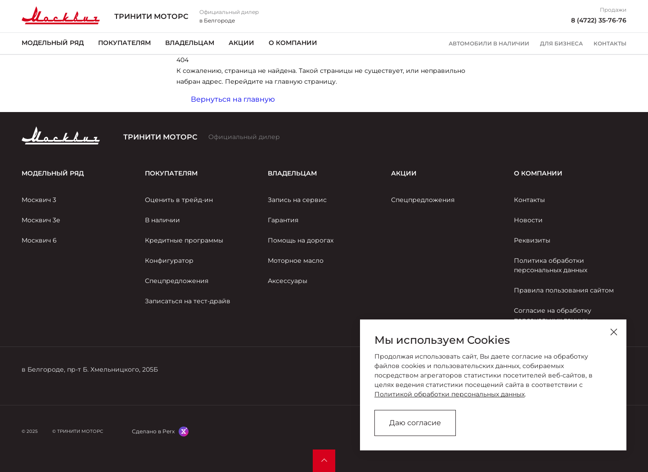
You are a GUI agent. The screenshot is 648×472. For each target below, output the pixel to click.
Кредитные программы (184, 240)
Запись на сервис (297, 200)
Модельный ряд (53, 43)
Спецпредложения (176, 281)
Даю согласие (415, 422)
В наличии (162, 220)
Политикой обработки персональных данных (449, 394)
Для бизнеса (561, 43)
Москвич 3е (41, 220)
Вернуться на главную (233, 99)
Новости (528, 220)
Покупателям (124, 43)
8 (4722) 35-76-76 (598, 20)
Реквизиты (532, 240)
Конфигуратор (169, 260)
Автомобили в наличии (489, 43)
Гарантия (283, 220)
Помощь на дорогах (300, 240)
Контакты (610, 43)
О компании (293, 43)
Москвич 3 (39, 200)
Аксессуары (287, 281)
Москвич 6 (39, 240)
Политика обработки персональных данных (550, 265)
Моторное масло (296, 260)
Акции (241, 43)
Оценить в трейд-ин (179, 200)
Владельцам (189, 43)
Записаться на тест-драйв (187, 301)
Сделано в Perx (153, 431)
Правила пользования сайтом (564, 290)
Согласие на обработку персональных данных (552, 315)
